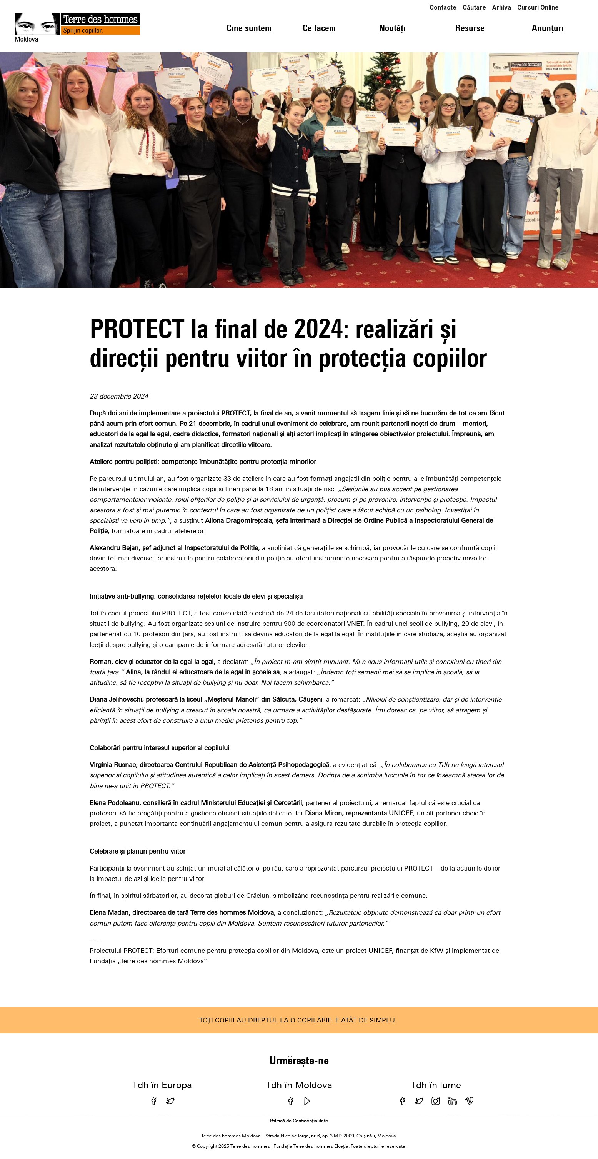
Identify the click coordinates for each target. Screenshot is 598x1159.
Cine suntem (249, 27)
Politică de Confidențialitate (299, 1121)
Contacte (443, 7)
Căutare (474, 7)
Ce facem (319, 27)
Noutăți (392, 27)
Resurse (470, 27)
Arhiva (501, 7)
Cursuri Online (538, 7)
